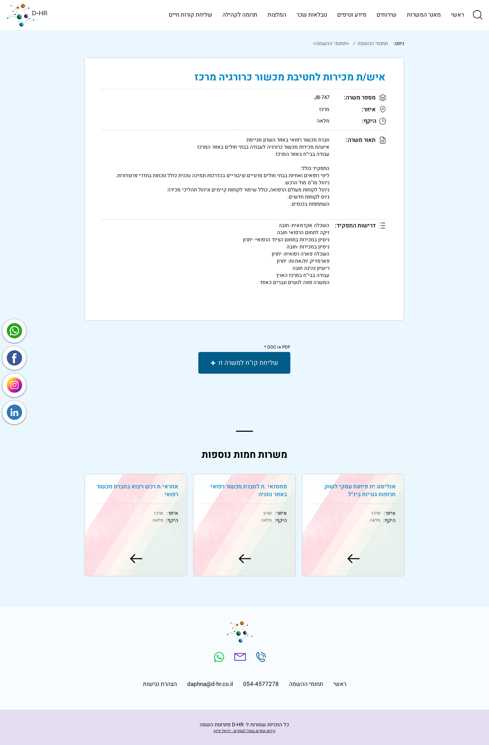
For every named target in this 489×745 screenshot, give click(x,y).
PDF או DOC (278, 347)
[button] (477, 14)
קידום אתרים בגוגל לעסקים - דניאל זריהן (244, 731)
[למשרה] (353, 558)
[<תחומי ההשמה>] (235, 43)
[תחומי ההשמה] (372, 43)
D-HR (39, 13)
